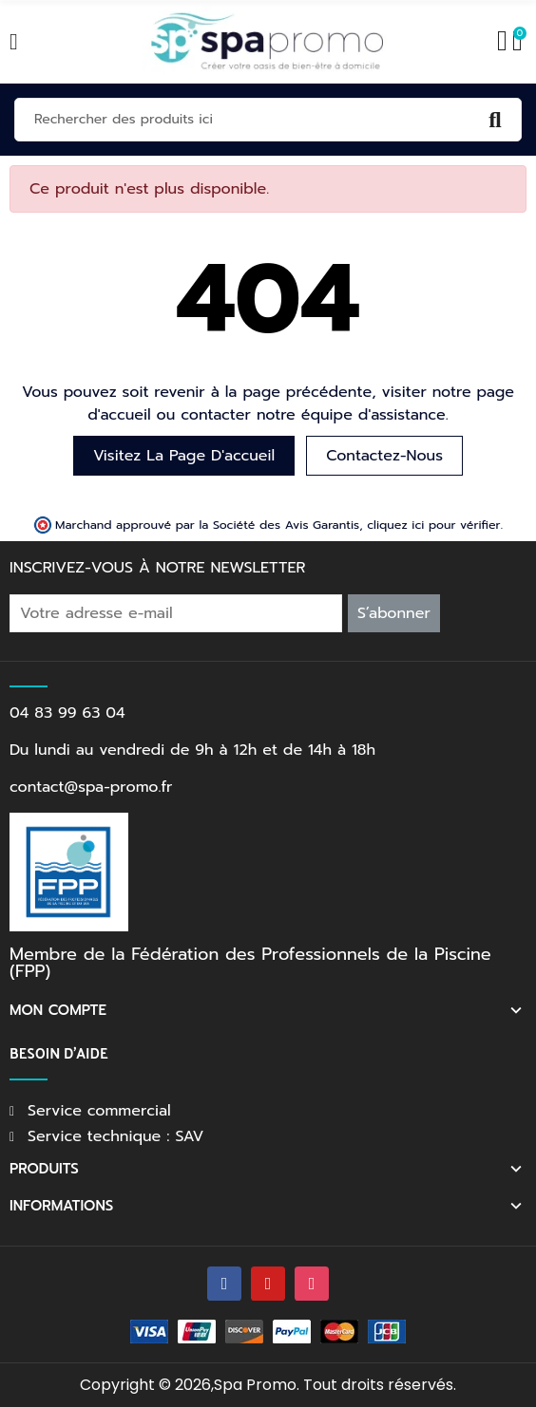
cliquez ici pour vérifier (433, 525)
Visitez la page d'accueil (184, 455)
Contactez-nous (384, 455)
